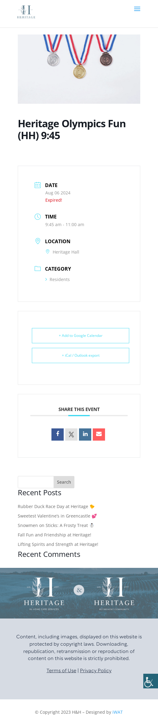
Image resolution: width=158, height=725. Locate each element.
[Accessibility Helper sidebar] (150, 681)
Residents (57, 279)
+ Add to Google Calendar (81, 335)
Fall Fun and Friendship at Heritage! (54, 535)
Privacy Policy (95, 671)
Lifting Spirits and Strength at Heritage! (58, 544)
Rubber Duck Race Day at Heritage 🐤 (56, 506)
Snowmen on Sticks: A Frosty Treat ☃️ (56, 525)
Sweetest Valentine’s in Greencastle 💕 (57, 516)
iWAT (117, 712)
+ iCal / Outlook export (81, 355)
